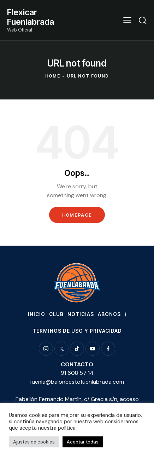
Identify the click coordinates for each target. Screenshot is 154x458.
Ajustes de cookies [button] (34, 442)
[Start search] (142, 20)
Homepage (77, 215)
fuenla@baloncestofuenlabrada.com (77, 381)
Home (52, 76)
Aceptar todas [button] (83, 442)
